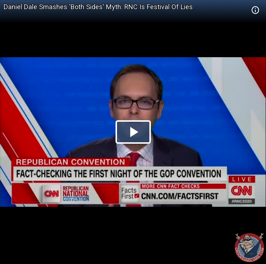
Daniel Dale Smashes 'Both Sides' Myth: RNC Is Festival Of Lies (98, 7)
